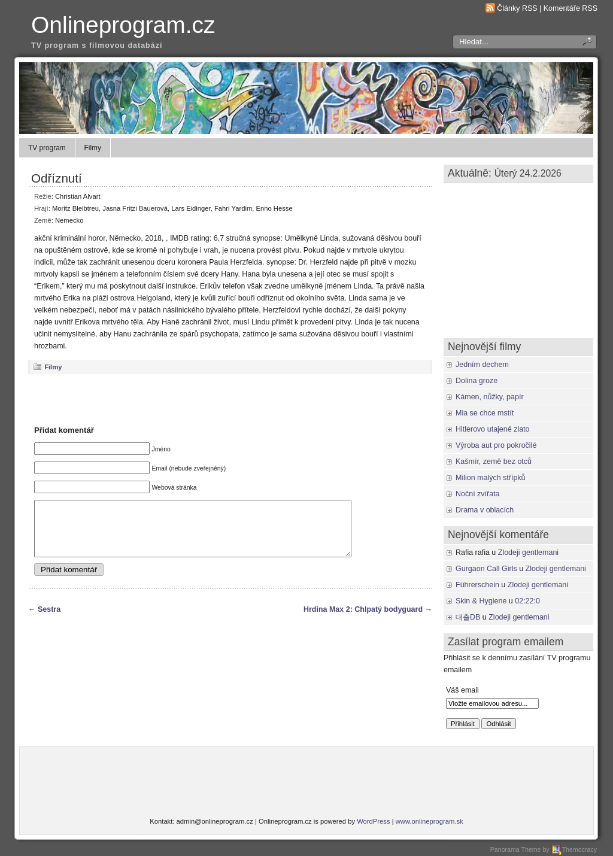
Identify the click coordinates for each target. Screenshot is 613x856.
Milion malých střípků (491, 477)
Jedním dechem (482, 364)
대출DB (468, 617)
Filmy (92, 148)
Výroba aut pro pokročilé (496, 445)
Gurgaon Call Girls (486, 568)
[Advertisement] (230, 399)
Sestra (49, 620)
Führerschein (477, 585)
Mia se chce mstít (485, 413)
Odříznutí (56, 178)
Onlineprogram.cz (123, 25)
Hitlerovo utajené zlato (493, 429)
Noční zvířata (478, 494)
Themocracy (574, 849)
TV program (47, 148)
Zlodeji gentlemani (528, 552)
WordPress (373, 821)
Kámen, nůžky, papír (490, 397)
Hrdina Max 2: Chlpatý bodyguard (363, 620)
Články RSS (517, 8)
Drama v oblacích (485, 510)
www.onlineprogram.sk (429, 821)
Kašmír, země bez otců (494, 461)
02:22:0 (527, 601)
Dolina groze (476, 381)
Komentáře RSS (570, 8)
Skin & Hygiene (481, 601)
